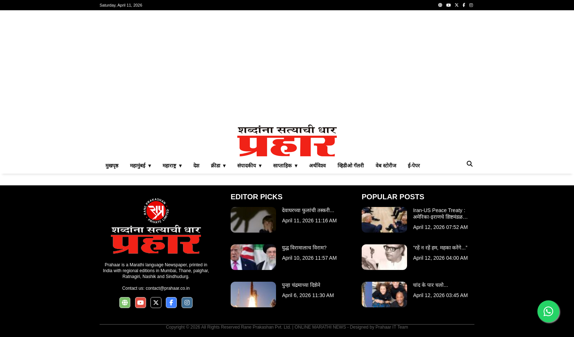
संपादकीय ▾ (249, 165)
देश (196, 165)
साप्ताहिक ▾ (285, 165)
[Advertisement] (287, 67)
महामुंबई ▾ (140, 165)
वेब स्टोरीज (386, 165)
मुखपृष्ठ (111, 165)
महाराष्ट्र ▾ (172, 165)
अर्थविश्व (317, 165)
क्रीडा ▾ (218, 165)
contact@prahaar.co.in (168, 288)
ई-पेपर (414, 165)
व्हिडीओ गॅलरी (351, 165)
